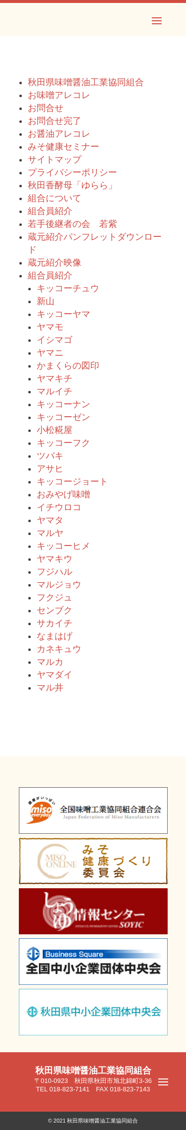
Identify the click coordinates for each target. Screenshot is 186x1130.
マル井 (50, 688)
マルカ (50, 662)
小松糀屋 (54, 430)
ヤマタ (50, 520)
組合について (54, 198)
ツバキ (50, 456)
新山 (46, 301)
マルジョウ (59, 585)
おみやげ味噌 (63, 494)
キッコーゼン (63, 417)
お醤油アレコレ (59, 134)
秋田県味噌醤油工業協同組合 (86, 82)
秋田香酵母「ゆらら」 (72, 185)
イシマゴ (54, 340)
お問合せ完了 (54, 121)
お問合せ (45, 108)
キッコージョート (72, 481)
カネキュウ (59, 649)
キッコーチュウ (68, 288)
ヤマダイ (54, 675)
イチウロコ (59, 507)
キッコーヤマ (63, 314)
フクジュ (54, 597)
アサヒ (50, 469)
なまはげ (54, 636)
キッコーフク (63, 443)
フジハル (54, 572)
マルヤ (50, 533)
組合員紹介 (50, 211)
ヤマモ (50, 327)
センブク (54, 610)
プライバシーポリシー (72, 172)
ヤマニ (50, 353)
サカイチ (54, 623)
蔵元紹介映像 (54, 263)
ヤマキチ (54, 378)
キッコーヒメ (63, 546)
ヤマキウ (54, 559)
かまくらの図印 (68, 366)
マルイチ (54, 391)
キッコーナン (63, 404)
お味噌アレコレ (59, 95)
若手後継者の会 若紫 (72, 224)
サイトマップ (54, 159)
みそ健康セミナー (63, 147)
